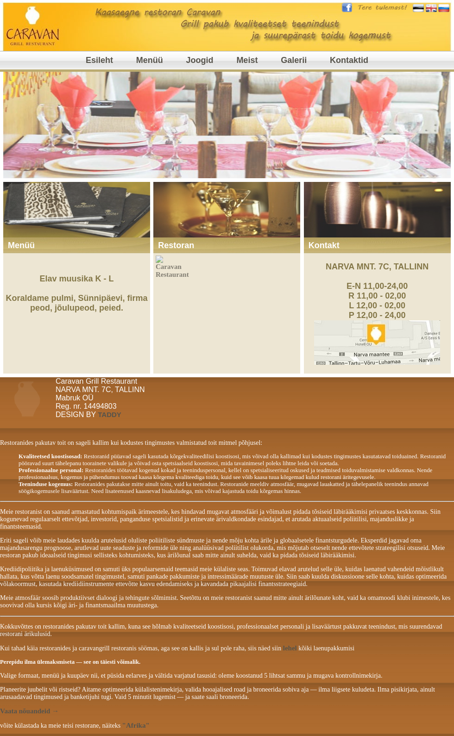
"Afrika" (136, 725)
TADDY (109, 414)
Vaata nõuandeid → (29, 711)
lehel (290, 648)
